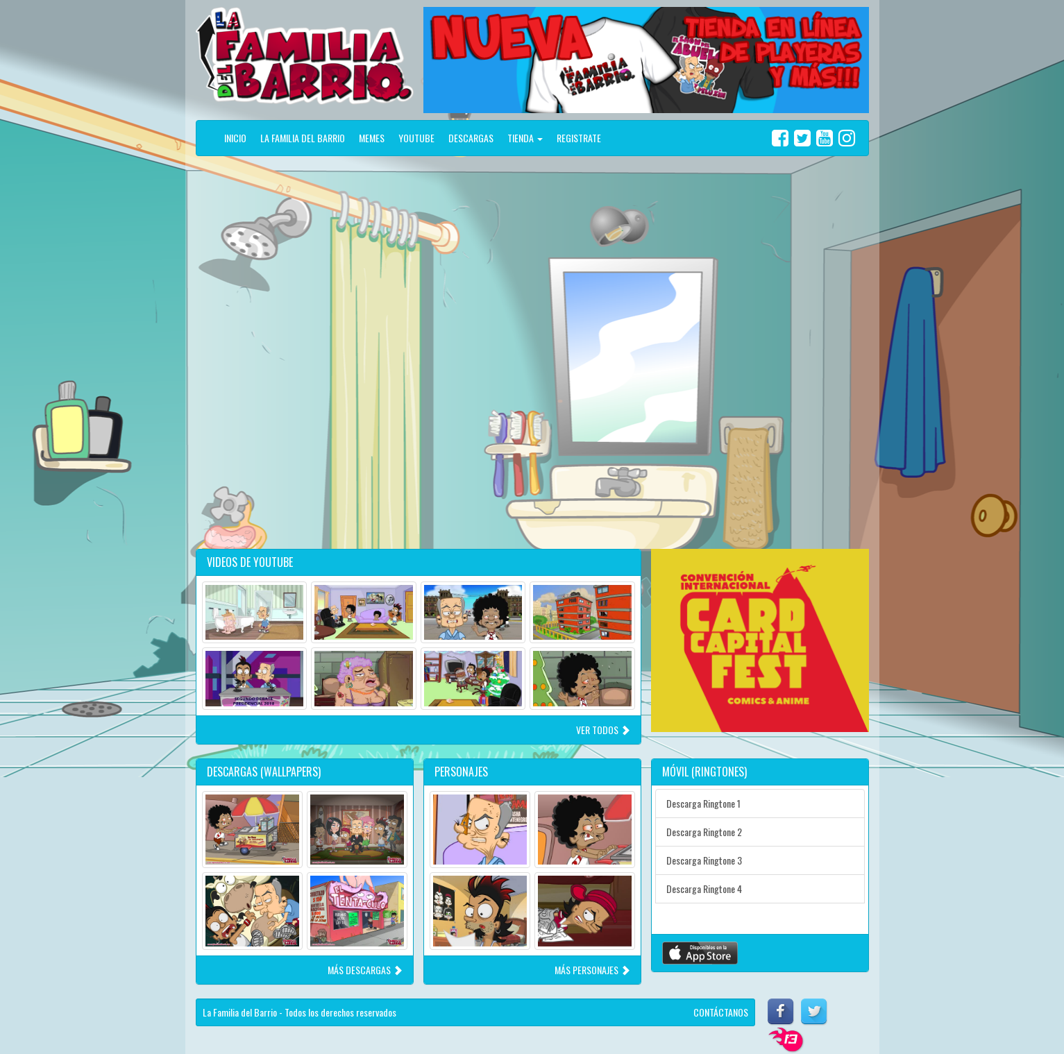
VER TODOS (603, 729)
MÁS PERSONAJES (592, 969)
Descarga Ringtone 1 (703, 803)
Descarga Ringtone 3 (704, 860)
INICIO (235, 137)
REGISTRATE (579, 137)
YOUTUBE (416, 137)
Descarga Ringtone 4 (704, 888)
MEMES (372, 137)
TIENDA (525, 137)
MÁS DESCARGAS (365, 969)
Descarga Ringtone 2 (704, 831)
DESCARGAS (470, 137)
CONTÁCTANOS (720, 1012)
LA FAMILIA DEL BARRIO (302, 137)
